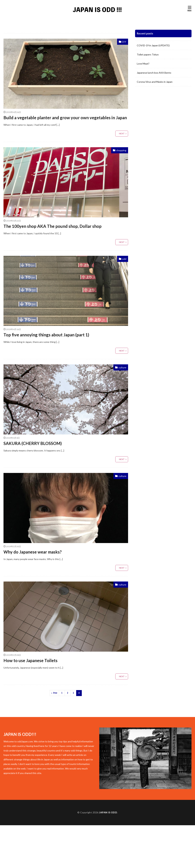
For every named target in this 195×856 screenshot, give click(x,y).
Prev (55, 693)
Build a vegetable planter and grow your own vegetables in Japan (65, 117)
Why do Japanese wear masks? (32, 551)
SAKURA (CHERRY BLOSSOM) (32, 443)
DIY (124, 41)
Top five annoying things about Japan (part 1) (46, 334)
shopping (121, 150)
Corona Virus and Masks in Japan (154, 81)
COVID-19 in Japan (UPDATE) (153, 45)
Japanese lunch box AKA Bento (154, 72)
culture (122, 367)
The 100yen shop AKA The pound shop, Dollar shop (52, 226)
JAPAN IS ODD (108, 812)
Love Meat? (143, 63)
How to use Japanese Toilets (30, 660)
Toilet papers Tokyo (148, 54)
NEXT (121, 133)
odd (124, 258)
